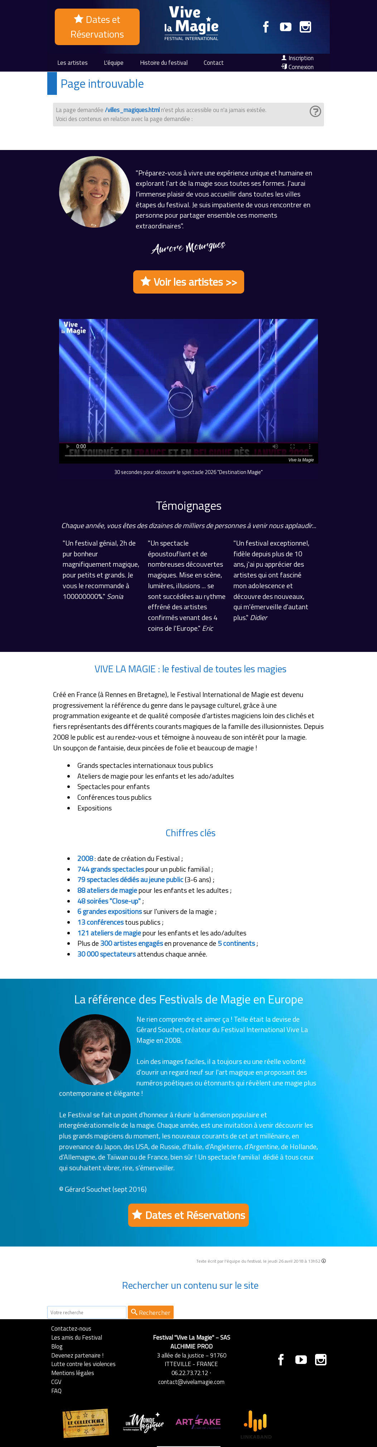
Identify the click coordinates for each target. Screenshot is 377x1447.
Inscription (297, 58)
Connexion (297, 67)
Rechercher (150, 1312)
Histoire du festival (164, 62)
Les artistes (72, 62)
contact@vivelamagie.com (191, 1381)
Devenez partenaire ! (77, 1355)
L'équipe (114, 62)
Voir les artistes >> (188, 282)
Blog (57, 1346)
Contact (214, 62)
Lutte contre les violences (83, 1363)
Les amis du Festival (76, 1337)
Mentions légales (72, 1372)
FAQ (56, 1390)
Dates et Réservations (97, 27)
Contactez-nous (71, 1328)
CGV (56, 1381)
